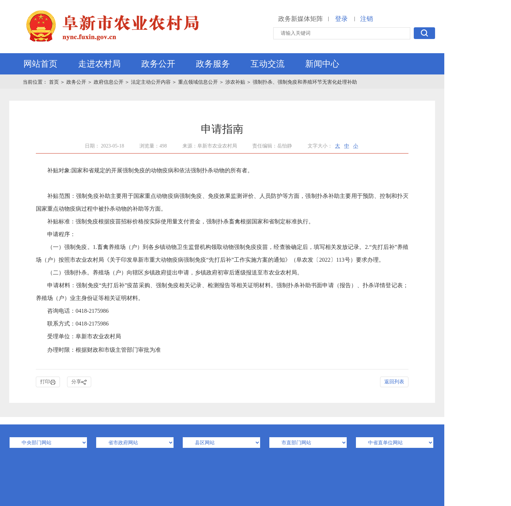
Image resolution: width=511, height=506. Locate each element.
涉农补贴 (235, 82)
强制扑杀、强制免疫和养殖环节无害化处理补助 (305, 82)
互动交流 (268, 63)
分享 (79, 382)
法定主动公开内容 (151, 82)
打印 (48, 382)
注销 (366, 18)
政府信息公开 (108, 82)
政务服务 (213, 63)
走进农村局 (99, 63)
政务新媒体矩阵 (300, 18)
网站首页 (40, 63)
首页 (54, 82)
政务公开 (158, 63)
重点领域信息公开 (198, 82)
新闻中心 (322, 63)
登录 (341, 18)
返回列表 (394, 381)
